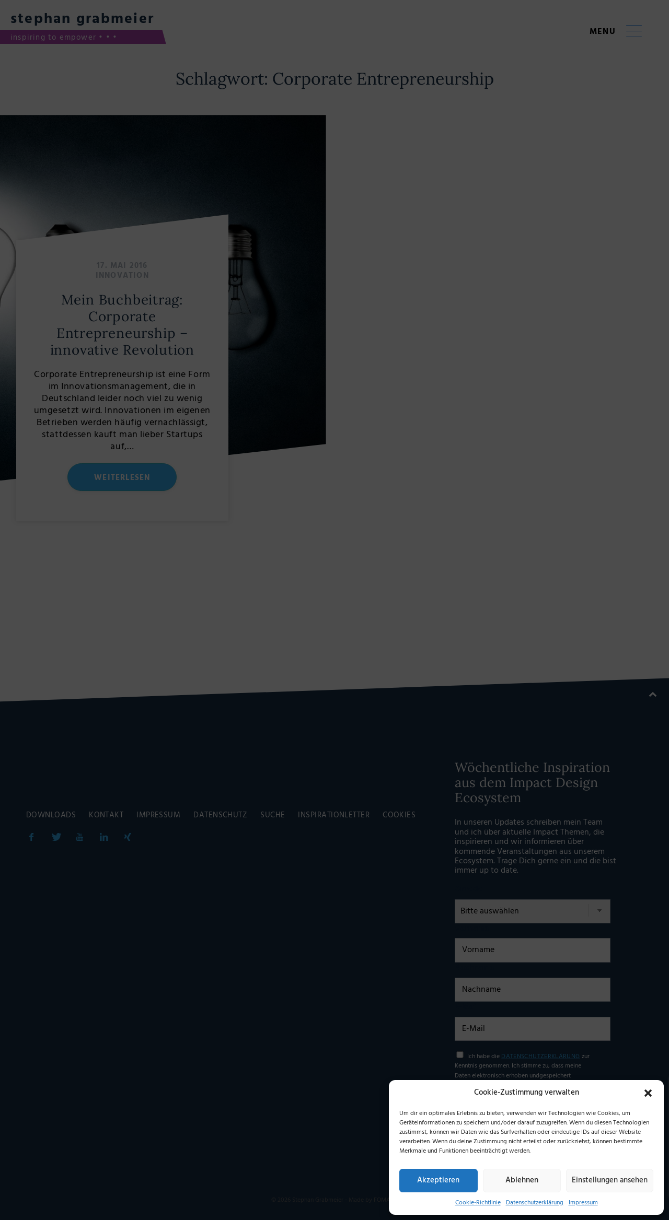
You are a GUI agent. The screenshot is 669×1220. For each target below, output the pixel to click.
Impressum (583, 1203)
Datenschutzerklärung (534, 1203)
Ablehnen (521, 1180)
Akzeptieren (438, 1180)
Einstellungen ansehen (610, 1180)
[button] (648, 1093)
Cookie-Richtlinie (478, 1203)
